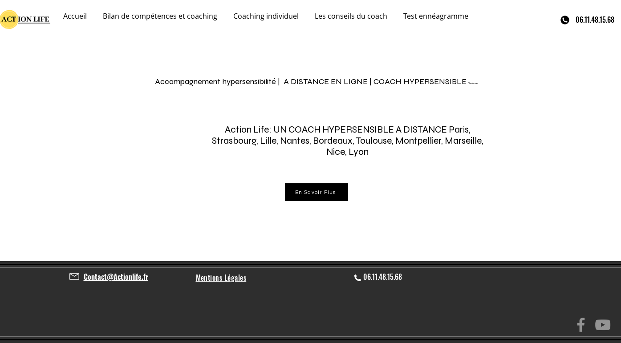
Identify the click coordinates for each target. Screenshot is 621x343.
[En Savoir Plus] (316, 192)
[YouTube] (602, 324)
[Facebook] (581, 324)
